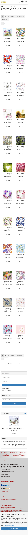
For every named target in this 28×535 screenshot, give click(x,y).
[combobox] (11, 16)
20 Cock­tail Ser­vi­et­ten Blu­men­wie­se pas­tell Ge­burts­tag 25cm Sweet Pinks (20, 67)
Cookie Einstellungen (5, 476)
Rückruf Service (4, 474)
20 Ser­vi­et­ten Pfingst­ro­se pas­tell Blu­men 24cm (20, 283)
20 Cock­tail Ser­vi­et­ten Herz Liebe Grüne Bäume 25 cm (7, 175)
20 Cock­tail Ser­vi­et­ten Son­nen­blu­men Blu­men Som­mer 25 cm (20, 121)
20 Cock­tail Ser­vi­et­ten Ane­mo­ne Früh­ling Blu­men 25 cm (7, 202)
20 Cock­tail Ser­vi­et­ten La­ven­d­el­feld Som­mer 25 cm (20, 148)
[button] (2, 16)
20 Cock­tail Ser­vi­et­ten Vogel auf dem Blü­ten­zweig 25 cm (20, 202)
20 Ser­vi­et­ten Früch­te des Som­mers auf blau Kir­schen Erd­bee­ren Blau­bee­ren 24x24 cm (7, 337)
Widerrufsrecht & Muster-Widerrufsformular (10, 467)
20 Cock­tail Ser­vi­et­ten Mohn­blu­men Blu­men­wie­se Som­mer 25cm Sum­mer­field (7, 67)
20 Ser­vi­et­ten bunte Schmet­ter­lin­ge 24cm (7, 256)
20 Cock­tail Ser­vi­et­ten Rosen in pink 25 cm (20, 175)
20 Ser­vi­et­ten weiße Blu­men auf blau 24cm (20, 229)
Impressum (3, 462)
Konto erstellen (5, 388)
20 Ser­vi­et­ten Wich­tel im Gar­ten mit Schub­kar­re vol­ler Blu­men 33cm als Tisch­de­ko (7, 40)
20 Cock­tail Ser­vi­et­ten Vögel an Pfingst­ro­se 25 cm (7, 229)
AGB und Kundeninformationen (7, 471)
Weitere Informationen (14, 532)
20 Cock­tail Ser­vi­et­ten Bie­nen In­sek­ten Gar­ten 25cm (7, 94)
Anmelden (14, 384)
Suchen (14, 403)
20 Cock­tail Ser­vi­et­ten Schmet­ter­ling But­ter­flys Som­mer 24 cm (20, 94)
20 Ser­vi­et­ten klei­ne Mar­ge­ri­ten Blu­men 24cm (20, 256)
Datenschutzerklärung (9, 525)
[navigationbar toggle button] (26, 2)
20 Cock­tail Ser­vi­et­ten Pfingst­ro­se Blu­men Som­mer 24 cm (7, 121)
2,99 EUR (14, 433)
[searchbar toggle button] (19, 2)
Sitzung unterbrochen (5, 469)
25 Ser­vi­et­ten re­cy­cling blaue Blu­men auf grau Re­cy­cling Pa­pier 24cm (7, 310)
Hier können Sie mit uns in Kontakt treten (9, 464)
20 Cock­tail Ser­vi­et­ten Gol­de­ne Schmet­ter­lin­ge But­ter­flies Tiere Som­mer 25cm (20, 40)
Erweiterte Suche (14, 406)
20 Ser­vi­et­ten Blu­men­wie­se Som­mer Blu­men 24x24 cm (20, 310)
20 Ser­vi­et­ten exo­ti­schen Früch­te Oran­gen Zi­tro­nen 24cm (7, 283)
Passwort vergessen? (6, 390)
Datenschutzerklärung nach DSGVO (8, 473)
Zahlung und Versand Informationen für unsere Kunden (12, 466)
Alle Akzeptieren (14, 528)
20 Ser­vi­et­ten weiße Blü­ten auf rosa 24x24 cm (20, 337)
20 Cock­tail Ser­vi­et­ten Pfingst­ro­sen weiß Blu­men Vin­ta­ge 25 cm (7, 148)
